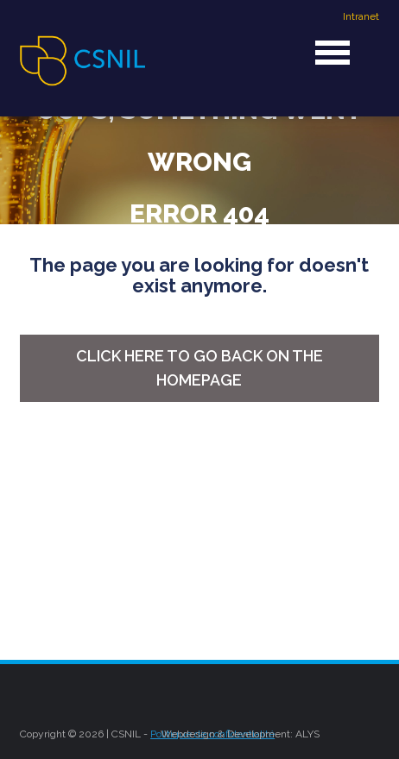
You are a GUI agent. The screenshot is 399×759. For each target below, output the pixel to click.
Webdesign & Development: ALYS (240, 734)
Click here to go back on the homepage (199, 368)
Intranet (361, 16)
